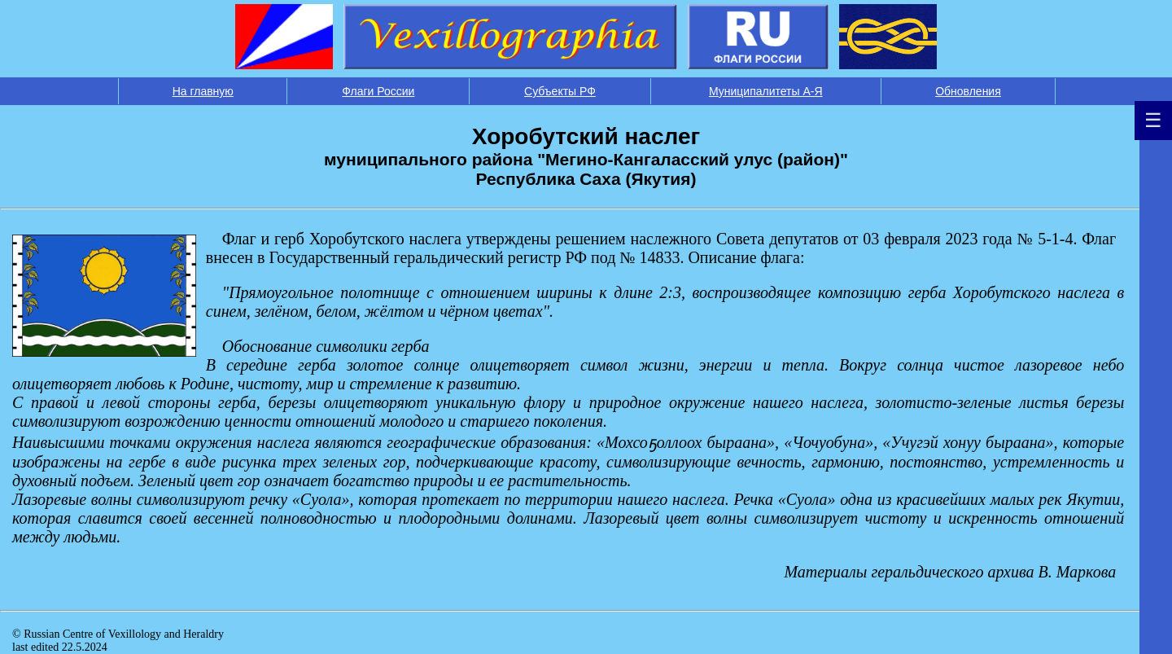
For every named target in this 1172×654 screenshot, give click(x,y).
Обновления (968, 91)
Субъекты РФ (560, 91)
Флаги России (378, 91)
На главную (203, 91)
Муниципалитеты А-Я (766, 91)
